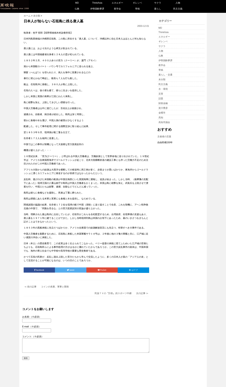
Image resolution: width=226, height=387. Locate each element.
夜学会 (117, 8)
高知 (161, 117)
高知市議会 (164, 122)
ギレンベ (137, 3)
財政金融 (163, 103)
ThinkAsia (97, 3)
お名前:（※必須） (31, 317)
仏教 (77, 8)
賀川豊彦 (163, 108)
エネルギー (117, 3)
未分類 (162, 79)
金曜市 (162, 113)
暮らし (157, 8)
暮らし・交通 (165, 74)
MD (77, 3)
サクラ (157, 3)
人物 (178, 3)
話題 (161, 98)
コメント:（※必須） (33, 336)
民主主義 (177, 8)
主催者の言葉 (164, 136)
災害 (161, 93)
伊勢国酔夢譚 (97, 8)
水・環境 (163, 89)
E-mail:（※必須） (31, 326)
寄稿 (137, 8)
